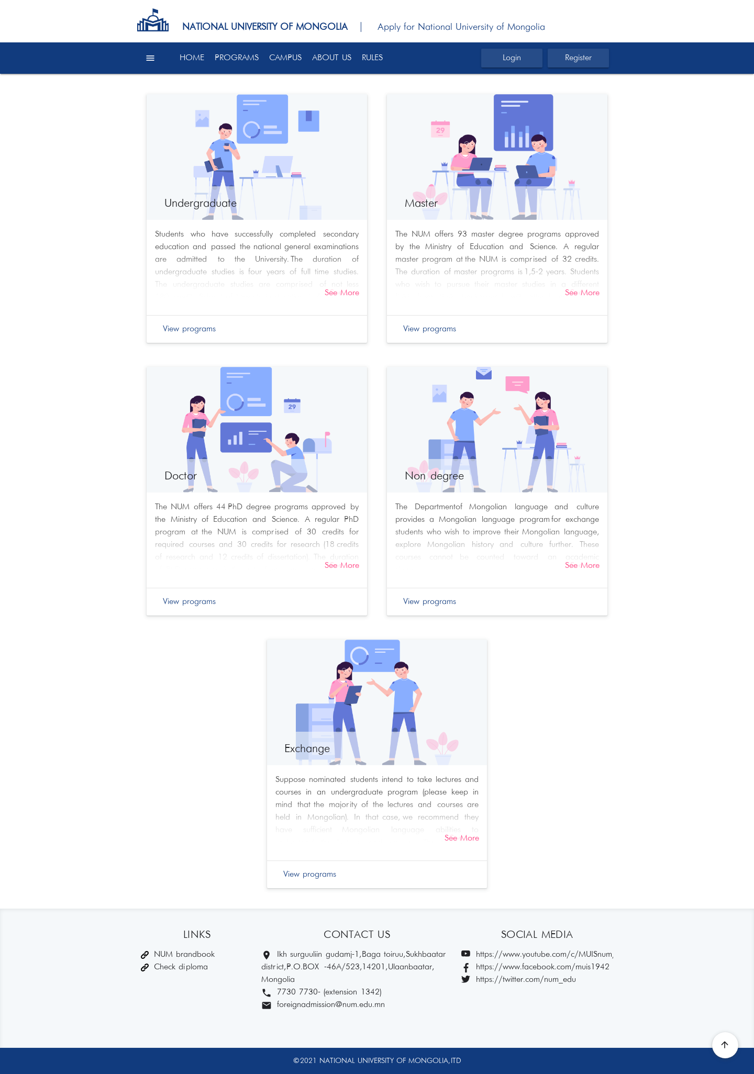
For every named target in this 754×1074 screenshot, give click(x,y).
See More (342, 292)
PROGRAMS (237, 57)
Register (578, 57)
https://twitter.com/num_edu (518, 980)
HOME (192, 57)
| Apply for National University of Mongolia (448, 27)
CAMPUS (285, 57)
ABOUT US (331, 57)
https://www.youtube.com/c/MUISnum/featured (537, 955)
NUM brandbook (178, 954)
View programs (189, 329)
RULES (372, 57)
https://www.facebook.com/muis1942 (535, 967)
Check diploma (174, 967)
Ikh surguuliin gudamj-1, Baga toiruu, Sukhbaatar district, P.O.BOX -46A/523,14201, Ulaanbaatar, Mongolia (353, 967)
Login (512, 57)
